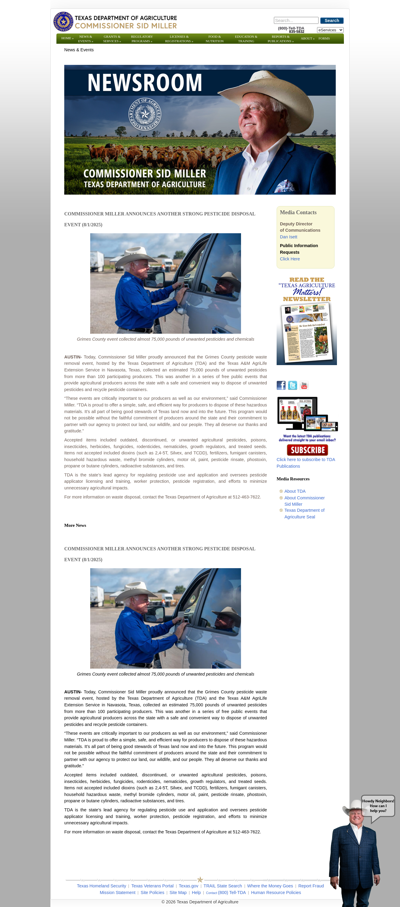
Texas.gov (188, 885)
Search (332, 20)
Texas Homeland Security (101, 885)
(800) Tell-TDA (232, 892)
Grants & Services (112, 39)
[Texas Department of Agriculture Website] (115, 21)
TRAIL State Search (223, 885)
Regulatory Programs (142, 39)
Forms (324, 38)
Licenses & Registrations (179, 39)
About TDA (295, 491)
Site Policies (152, 892)
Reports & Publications (281, 39)
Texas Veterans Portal (152, 885)
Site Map (178, 892)
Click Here (290, 258)
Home (68, 38)
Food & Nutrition (215, 39)
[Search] (296, 20)
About (308, 38)
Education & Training (246, 39)
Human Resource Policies (276, 892)
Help (196, 892)
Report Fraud (311, 885)
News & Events (85, 39)
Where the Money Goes (270, 885)
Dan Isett (288, 236)
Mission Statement (117, 892)
